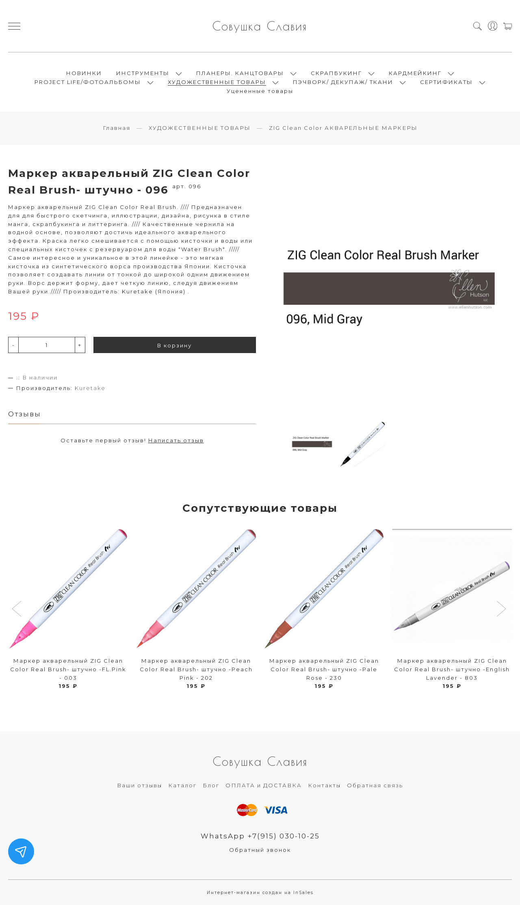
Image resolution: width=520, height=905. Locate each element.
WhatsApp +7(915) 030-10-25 (260, 836)
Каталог (182, 785)
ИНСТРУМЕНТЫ (142, 73)
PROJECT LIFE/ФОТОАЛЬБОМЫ (88, 82)
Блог (211, 785)
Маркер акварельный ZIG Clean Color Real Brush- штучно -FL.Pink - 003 (68, 669)
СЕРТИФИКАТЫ (446, 82)
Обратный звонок (260, 850)
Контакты (324, 785)
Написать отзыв (176, 440)
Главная (116, 128)
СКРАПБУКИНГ (336, 73)
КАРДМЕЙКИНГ (415, 73)
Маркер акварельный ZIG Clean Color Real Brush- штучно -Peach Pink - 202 (196, 669)
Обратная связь (375, 785)
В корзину (174, 345)
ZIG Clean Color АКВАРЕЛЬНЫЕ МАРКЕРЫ (343, 128)
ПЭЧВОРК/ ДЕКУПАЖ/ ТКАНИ (343, 82)
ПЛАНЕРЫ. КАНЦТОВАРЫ (240, 73)
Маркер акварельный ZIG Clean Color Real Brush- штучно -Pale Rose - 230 (324, 669)
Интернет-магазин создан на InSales (260, 892)
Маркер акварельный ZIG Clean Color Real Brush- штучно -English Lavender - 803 (452, 669)
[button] (17, 609)
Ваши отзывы (139, 785)
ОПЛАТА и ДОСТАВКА (263, 785)
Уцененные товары (260, 91)
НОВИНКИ (84, 73)
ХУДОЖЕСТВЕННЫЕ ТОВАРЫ (217, 82)
